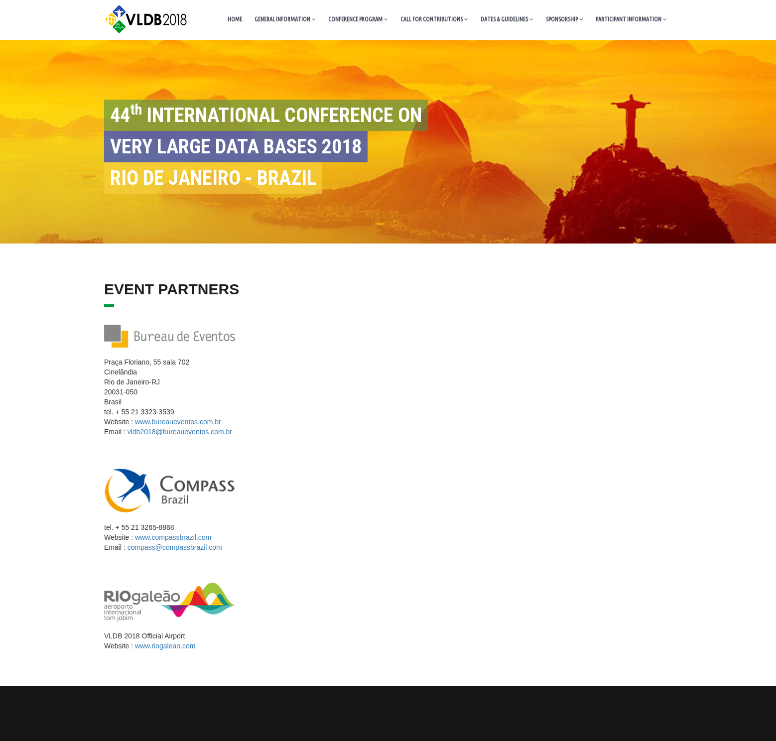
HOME (235, 19)
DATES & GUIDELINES (507, 19)
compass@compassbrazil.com (175, 547)
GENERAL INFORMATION (285, 19)
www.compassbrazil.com (173, 537)
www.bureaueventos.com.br (178, 422)
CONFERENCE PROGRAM (358, 19)
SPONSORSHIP (564, 19)
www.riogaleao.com (165, 646)
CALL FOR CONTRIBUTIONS (434, 19)
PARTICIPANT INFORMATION (631, 19)
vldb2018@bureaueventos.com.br (180, 432)
